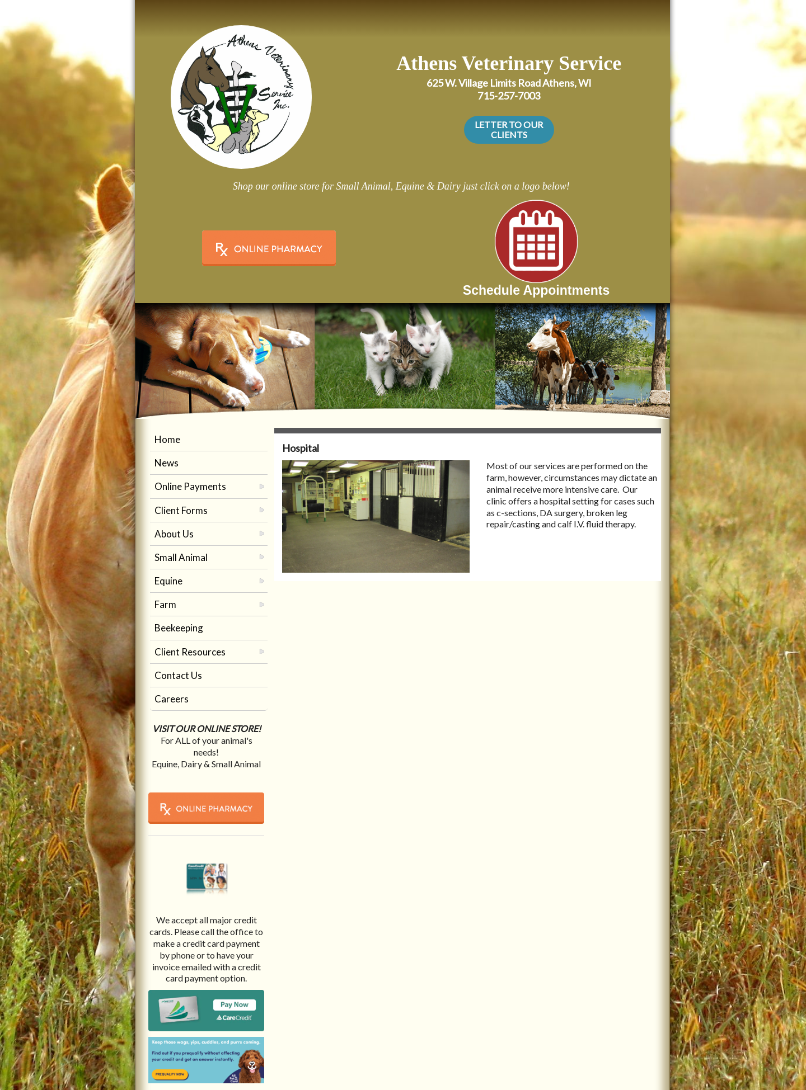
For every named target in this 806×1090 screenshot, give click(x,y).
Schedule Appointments (536, 290)
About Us (174, 534)
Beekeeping (178, 628)
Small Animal (181, 557)
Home (167, 439)
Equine (168, 581)
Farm (165, 604)
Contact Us (178, 675)
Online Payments (190, 486)
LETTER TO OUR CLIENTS (509, 129)
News (166, 463)
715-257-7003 (508, 95)
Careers (171, 699)
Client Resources (190, 652)
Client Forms (181, 510)
